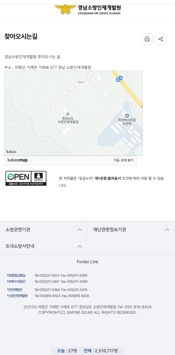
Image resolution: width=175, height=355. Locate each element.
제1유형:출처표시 (108, 178)
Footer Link (87, 261)
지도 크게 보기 (124, 160)
